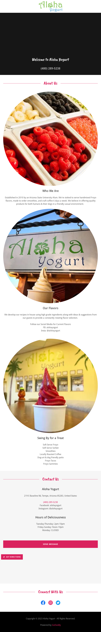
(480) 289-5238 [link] (50, 68)
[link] (50, 6)
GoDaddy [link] (56, 625)
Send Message (50, 544)
